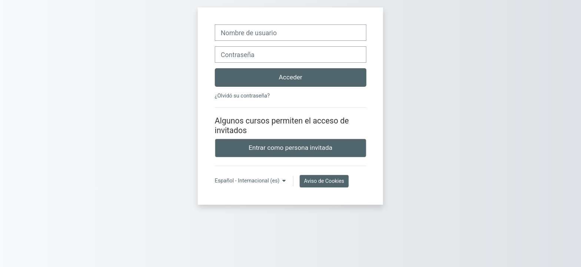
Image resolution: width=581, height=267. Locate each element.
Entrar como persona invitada (290, 147)
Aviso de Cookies (324, 181)
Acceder (290, 77)
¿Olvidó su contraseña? (242, 96)
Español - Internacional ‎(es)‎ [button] (248, 181)
